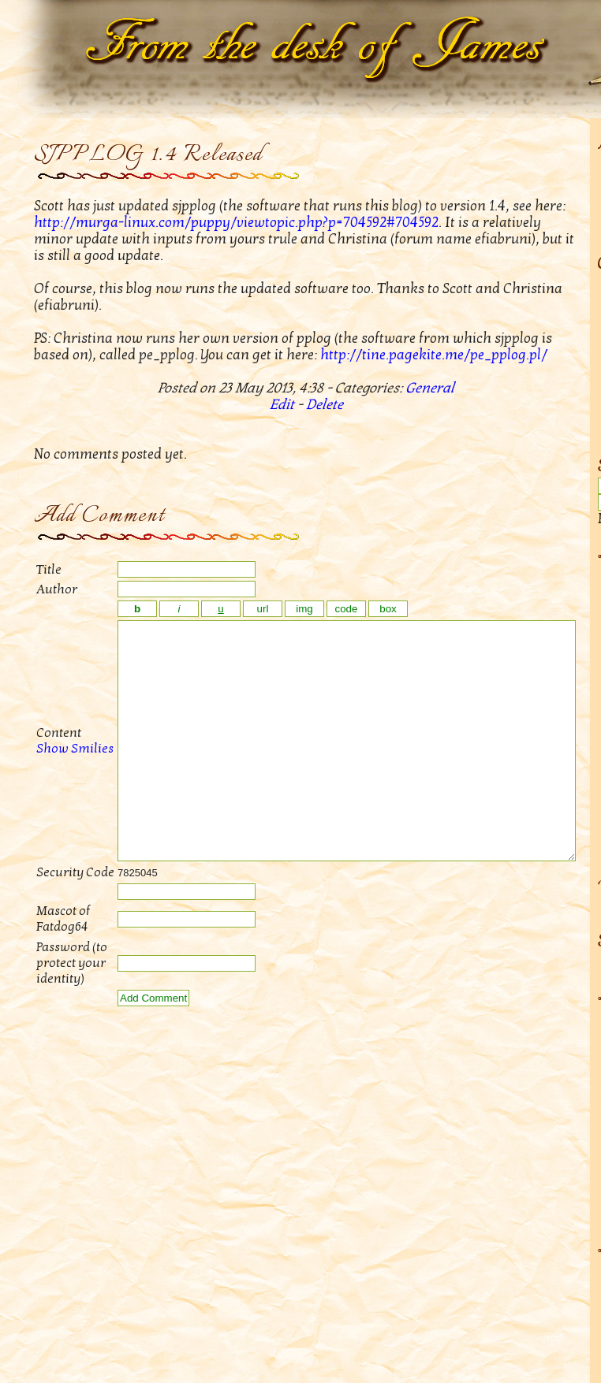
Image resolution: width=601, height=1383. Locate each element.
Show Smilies (57, 772)
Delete (324, 404)
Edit (282, 404)
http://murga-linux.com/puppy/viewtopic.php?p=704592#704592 (236, 222)
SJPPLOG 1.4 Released (148, 155)
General (429, 388)
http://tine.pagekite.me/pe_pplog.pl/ (433, 355)
